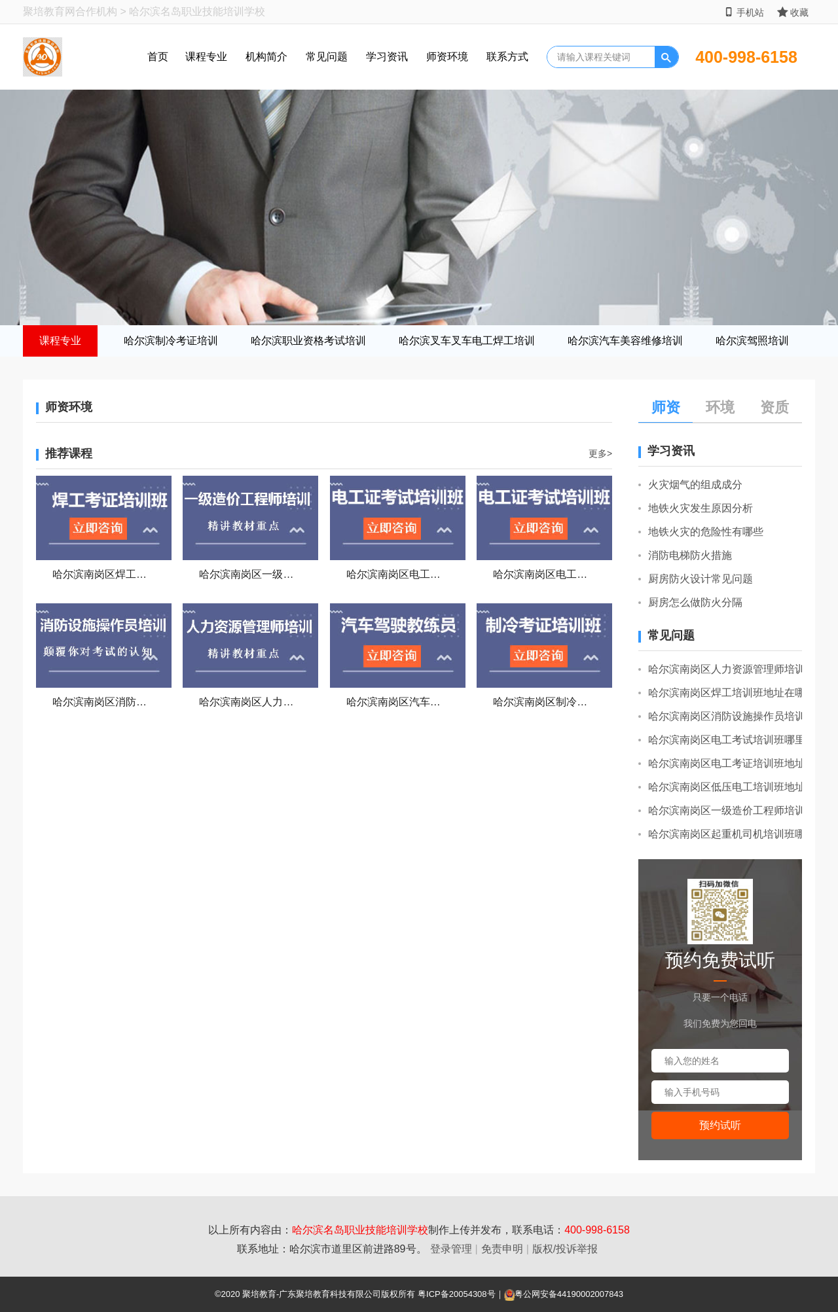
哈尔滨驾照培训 (752, 340)
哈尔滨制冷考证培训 (171, 340)
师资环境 (447, 56)
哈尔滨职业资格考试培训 (308, 340)
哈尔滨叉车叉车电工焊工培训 (467, 340)
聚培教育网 (49, 11)
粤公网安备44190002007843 (569, 1294)
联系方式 (507, 56)
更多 (600, 453)
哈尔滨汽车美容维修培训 (625, 340)
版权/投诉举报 (565, 1248)
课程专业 (206, 56)
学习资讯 (387, 56)
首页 (157, 56)
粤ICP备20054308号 (457, 1294)
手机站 (744, 12)
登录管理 (451, 1248)
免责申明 (502, 1248)
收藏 (793, 12)
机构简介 (266, 56)
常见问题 (327, 56)
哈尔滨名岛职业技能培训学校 (360, 1229)
